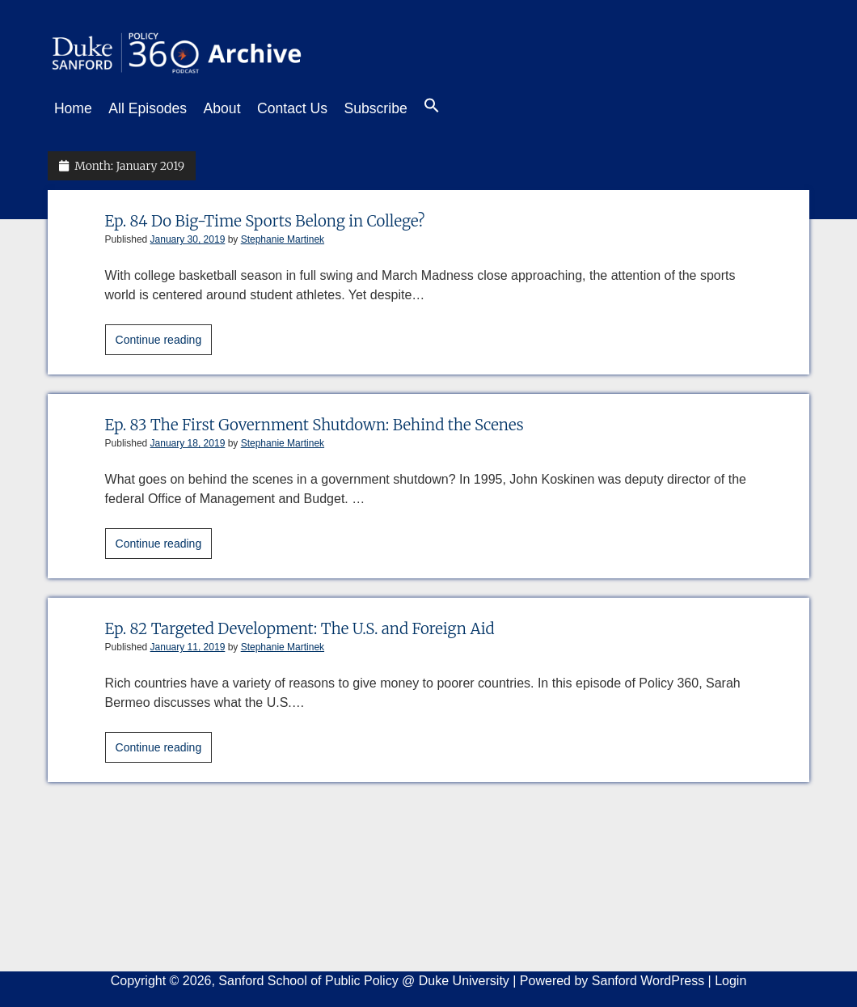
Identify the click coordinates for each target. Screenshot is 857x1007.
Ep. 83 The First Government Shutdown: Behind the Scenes (340, 419)
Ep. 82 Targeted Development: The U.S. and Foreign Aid (324, 623)
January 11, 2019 (188, 642)
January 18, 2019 (188, 438)
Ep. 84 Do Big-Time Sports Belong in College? (285, 215)
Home (73, 108)
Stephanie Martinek (282, 234)
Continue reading (164, 337)
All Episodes (155, 108)
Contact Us (316, 108)
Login (730, 976)
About (238, 108)
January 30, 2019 (188, 234)
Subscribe (407, 108)
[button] (472, 109)
